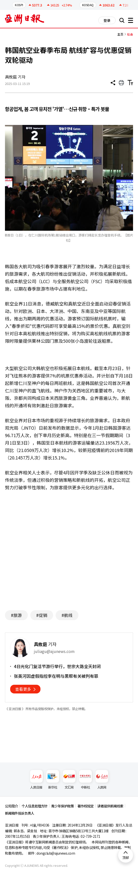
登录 (107, 20)
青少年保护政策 (62, 805)
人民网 (102, 780)
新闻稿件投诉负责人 (19, 813)
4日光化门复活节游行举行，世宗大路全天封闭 (57, 666)
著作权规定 (85, 805)
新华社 (52, 780)
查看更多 (23, 689)
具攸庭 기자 (15, 77)
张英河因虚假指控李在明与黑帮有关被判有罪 (56, 676)
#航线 (67, 615)
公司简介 (11, 805)
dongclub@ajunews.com (55, 853)
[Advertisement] (69, 558)
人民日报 (36, 780)
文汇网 (69, 780)
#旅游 (16, 615)
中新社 (85, 780)
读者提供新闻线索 (110, 805)
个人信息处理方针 (34, 805)
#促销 (41, 615)
